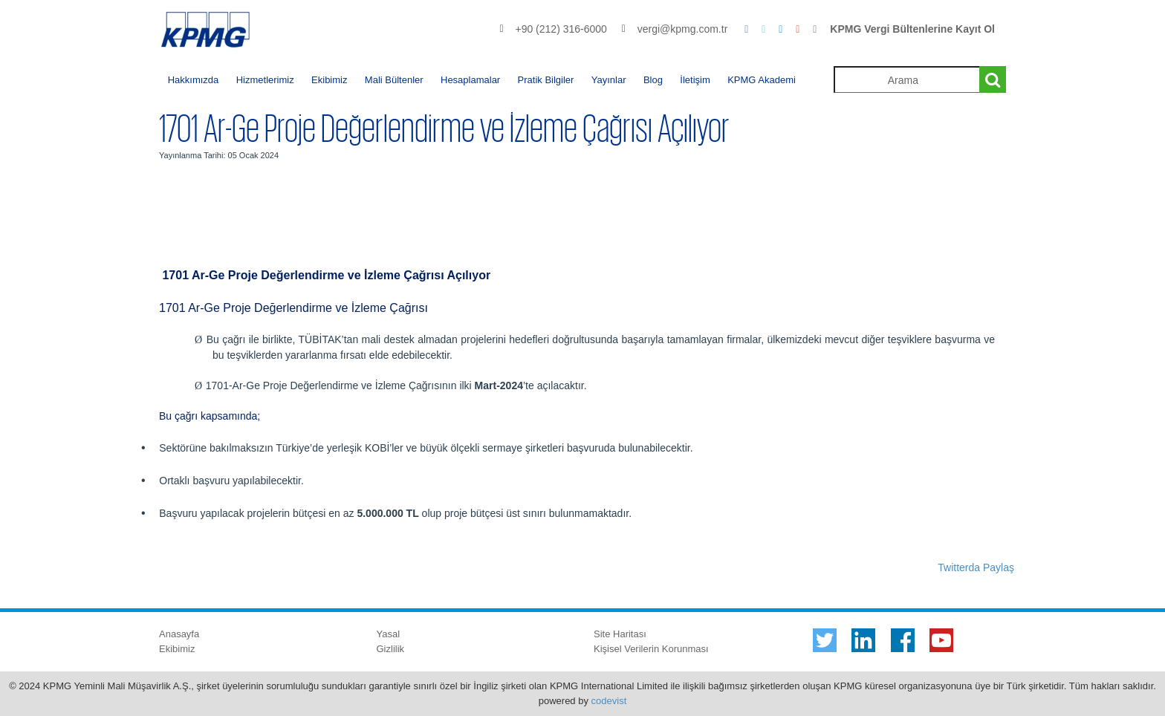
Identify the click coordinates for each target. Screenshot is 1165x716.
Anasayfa (179, 633)
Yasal (388, 633)
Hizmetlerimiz (265, 79)
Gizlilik (391, 648)
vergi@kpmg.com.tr (682, 29)
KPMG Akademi (761, 79)
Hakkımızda (193, 79)
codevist (609, 700)
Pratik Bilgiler (546, 79)
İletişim (695, 79)
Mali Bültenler (394, 79)
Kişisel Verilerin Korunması (651, 648)
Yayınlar (608, 79)
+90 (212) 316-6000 (560, 29)
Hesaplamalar (470, 79)
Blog (653, 79)
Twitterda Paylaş (976, 567)
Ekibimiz (329, 79)
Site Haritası (620, 633)
